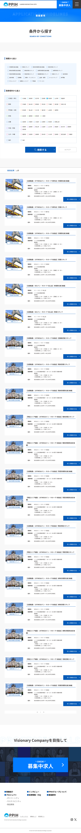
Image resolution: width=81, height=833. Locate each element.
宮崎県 (56, 134)
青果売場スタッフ (57, 70)
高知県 (24, 129)
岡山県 (37, 127)
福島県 (63, 98)
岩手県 (37, 98)
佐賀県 (30, 134)
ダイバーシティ (13, 798)
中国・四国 (11, 128)
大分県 (50, 134)
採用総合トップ (33, 816)
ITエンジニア (12, 81)
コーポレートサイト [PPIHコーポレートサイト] (24, 816)
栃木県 (30, 104)
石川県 (37, 110)
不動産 (34, 81)
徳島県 (56, 127)
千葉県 (50, 104)
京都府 (30, 122)
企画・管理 (42, 77)
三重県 (43, 116)
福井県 (43, 110)
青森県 (30, 98)
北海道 (24, 98)
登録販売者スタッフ (43, 74)
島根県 (30, 127)
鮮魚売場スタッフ (29, 70)
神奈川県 (63, 104)
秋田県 (50, 98)
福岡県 (24, 134)
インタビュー (34, 791)
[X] (75, 819)
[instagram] (72, 819)
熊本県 (43, 134)
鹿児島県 (63, 134)
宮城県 (43, 98)
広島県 (43, 127)
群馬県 (37, 104)
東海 (9, 116)
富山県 (30, 110)
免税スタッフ (55, 74)
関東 (9, 104)
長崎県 (37, 134)
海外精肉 (65, 74)
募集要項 (52, 795)
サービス (42, 81)
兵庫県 (43, 122)
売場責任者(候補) (13, 67)
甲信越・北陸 (12, 110)
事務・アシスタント (30, 77)
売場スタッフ (25, 67)
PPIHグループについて (58, 791)
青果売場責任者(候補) (43, 70)
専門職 (63, 77)
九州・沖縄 (11, 134)
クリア (68, 150)
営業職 (19, 77)
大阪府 (37, 122)
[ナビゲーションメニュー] (77, 4)
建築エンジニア (24, 81)
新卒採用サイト (41, 816)
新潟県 (24, 110)
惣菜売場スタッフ (29, 74)
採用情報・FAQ (35, 795)
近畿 (9, 122)
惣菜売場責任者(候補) (15, 74)
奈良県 (50, 122)
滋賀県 (24, 122)
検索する (40, 149)
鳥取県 (24, 127)
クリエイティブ (53, 77)
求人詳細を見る (72, 199)
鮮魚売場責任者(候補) (15, 70)
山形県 (56, 98)
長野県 (56, 110)
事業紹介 (9, 791)
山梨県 (50, 110)
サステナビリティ (14, 801)
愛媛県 (69, 127)
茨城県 (24, 104)
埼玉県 (43, 104)
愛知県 (37, 116)
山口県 (50, 127)
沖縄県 (70, 134)
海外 (9, 140)
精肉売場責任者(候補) (38, 67)
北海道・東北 (12, 98)
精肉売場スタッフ (53, 67)
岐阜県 (24, 116)
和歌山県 (57, 122)
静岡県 (30, 116)
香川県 (63, 127)
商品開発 (10, 804)
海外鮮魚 (11, 77)
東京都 (56, 104)
